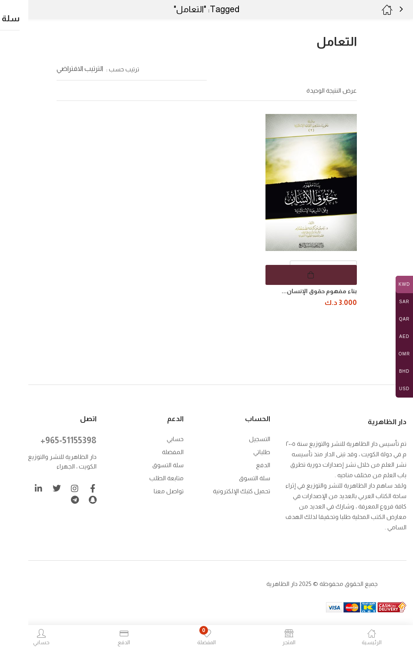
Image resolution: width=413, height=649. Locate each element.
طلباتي (261, 451)
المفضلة (173, 451)
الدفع (263, 464)
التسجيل (259, 438)
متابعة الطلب (166, 477)
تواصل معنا (169, 490)
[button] (25, 9)
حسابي (175, 438)
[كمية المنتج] (323, 270)
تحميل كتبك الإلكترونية (241, 490)
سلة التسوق (254, 477)
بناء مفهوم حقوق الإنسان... (319, 291)
